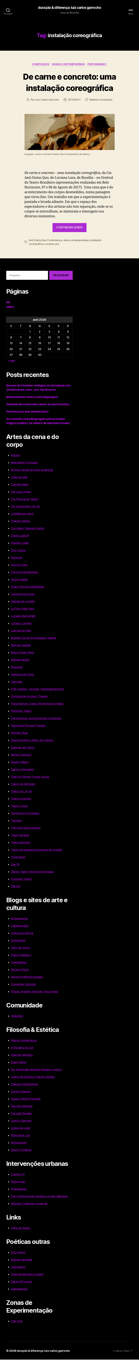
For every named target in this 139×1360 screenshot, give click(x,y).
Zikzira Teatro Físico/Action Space (32, 872)
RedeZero (17, 1016)
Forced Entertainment (24, 572)
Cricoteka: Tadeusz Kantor (27, 528)
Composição (40, 64)
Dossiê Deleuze (20, 1092)
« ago (11, 361)
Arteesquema (19, 919)
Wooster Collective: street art (29, 1204)
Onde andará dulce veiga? (27, 1274)
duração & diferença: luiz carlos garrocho (69, 8)
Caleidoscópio (20, 926)
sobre (10, 307)
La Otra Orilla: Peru (22, 609)
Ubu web (16, 1321)
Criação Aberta (20, 521)
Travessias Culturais (23, 984)
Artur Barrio (18, 1252)
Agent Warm (18, 1062)
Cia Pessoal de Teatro (24, 499)
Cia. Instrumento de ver (25, 506)
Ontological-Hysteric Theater (29, 696)
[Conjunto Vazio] (21, 879)
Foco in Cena (19, 565)
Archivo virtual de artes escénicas (32, 470)
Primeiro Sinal (19, 733)
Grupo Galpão (19, 580)
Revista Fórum (20, 970)
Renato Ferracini (21, 755)
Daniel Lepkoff (20, 536)
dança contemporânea (77, 240)
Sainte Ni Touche (21, 1282)
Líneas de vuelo (20, 1128)
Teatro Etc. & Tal (21, 791)
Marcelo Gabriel (21, 645)
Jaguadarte (18, 1267)
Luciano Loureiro (21, 623)
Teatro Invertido (21, 799)
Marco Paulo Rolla (22, 653)
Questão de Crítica (22, 748)
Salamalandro (19, 1289)
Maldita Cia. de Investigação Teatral (33, 638)
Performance (98, 64)
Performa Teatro (21, 711)
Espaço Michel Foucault (26, 1099)
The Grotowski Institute (26, 828)
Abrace (15, 455)
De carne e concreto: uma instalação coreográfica (69, 82)
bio (8, 302)
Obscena (16, 682)
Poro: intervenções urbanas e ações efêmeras (39, 1196)
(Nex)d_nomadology (24, 1040)
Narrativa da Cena (22, 675)
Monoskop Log (20, 1135)
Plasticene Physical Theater (28, 726)
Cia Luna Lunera (21, 492)
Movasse (16, 667)
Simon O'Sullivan (21, 1150)
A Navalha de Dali (22, 1048)
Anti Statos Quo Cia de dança (45, 240)
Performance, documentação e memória (36, 718)
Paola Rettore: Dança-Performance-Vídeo (37, 704)
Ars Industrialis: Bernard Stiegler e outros (36, 1070)
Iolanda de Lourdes (23, 601)
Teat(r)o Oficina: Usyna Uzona (30, 777)
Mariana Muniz (20, 660)
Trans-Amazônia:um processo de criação (36, 850)
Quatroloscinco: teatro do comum (32, 740)
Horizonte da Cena (22, 594)
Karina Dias (18, 1182)
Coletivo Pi (18, 1174)
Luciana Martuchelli (23, 616)
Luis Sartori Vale (21, 631)
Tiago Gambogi (20, 843)
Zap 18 (15, 864)
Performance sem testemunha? (27, 412)
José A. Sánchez (21, 1121)
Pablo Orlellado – (21, 955)
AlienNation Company (24, 463)
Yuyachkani (18, 857)
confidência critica (22, 514)
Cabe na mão (19, 477)
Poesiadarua (18, 962)
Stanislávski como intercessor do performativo (37, 404)
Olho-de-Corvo (20, 948)
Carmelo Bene (19, 485)
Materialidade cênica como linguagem (32, 397)
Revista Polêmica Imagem (27, 977)
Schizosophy (19, 1143)
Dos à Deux (18, 550)
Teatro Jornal (19, 806)
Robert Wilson (20, 762)
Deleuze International (24, 1084)
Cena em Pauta (20, 1228)
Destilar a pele (20, 543)
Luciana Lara (52, 244)
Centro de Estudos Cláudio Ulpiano (33, 1077)
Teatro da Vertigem (23, 784)
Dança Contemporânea (68, 64)
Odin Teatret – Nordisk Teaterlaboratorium (37, 689)
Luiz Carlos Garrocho (46, 100)
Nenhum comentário (101, 100)
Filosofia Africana (21, 1106)
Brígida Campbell (21, 1260)
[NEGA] (16, 886)
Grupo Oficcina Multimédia (27, 587)
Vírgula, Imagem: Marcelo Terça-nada (34, 992)
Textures (16, 821)
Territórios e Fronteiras (25, 813)
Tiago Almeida (20, 835)
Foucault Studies (21, 1113)
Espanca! (16, 558)
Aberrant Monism (22, 1055)
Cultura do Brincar (22, 933)
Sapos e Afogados (22, 769)
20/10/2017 (74, 100)
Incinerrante (18, 940)
